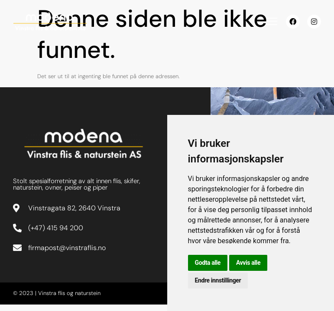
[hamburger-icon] (272, 22)
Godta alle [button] (208, 262)
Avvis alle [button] (248, 262)
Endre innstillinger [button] (218, 280)
